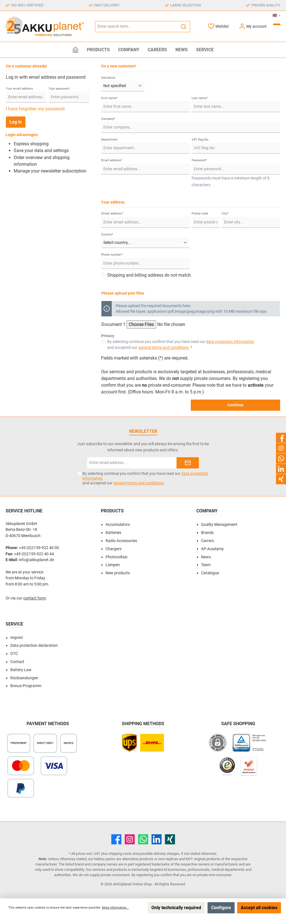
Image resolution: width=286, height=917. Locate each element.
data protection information (230, 341)
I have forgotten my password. (36, 108)
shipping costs (120, 853)
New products (118, 573)
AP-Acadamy (212, 549)
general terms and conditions (163, 347)
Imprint (16, 637)
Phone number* (112, 254)
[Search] (183, 26)
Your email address (19, 88)
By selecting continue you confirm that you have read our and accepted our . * (180, 344)
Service (14, 624)
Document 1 (113, 324)
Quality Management (219, 524)
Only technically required (176, 907)
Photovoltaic (117, 557)
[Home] (75, 50)
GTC (14, 653)
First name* (109, 98)
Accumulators (118, 524)
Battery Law (21, 670)
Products (112, 511)
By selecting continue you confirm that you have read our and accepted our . (145, 478)
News (206, 557)
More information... (115, 907)
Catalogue (210, 573)
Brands (207, 532)
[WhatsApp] (143, 839)
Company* (108, 119)
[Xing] (170, 839)
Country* (107, 234)
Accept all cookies (259, 907)
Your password (59, 88)
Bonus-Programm (25, 685)
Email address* (111, 160)
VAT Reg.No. (200, 139)
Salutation (108, 78)
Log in (15, 122)
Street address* (112, 213)
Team (206, 565)
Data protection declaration (34, 645)
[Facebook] (116, 839)
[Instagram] (129, 839)
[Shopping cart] (276, 24)
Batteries (113, 532)
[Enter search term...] (136, 26)
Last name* (200, 98)
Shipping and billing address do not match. (149, 275)
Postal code (200, 213)
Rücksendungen (24, 678)
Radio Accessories (121, 540)
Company (207, 511)
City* (225, 213)
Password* (199, 160)
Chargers (113, 549)
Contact (17, 661)
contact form (34, 598)
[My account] (252, 26)
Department (109, 139)
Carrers (207, 540)
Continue (235, 405)
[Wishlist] (218, 26)
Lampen (113, 565)
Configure (221, 907)
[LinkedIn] (156, 839)
